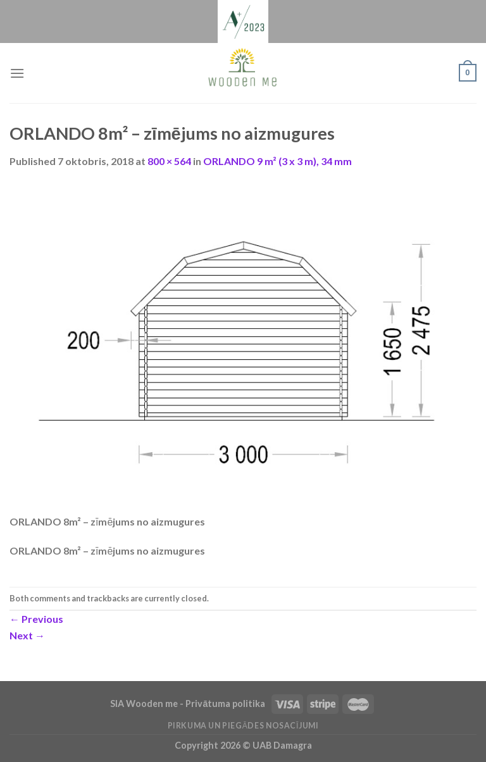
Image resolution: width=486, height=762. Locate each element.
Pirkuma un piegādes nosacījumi (243, 725)
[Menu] (17, 73)
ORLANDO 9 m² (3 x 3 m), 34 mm (277, 161)
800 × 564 (169, 161)
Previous (36, 619)
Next (27, 635)
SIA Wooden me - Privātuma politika (188, 703)
